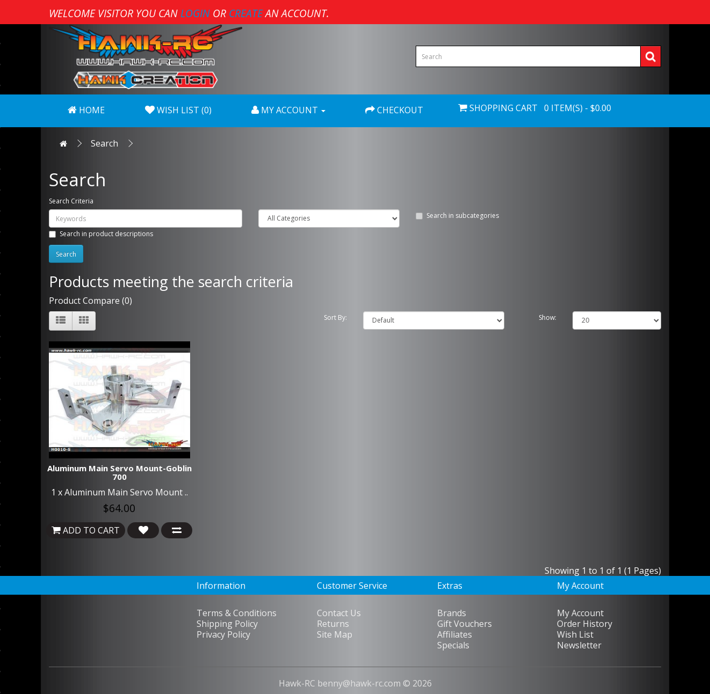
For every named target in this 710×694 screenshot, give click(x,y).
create (246, 13)
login (195, 13)
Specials (453, 645)
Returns (333, 624)
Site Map (334, 634)
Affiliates (454, 634)
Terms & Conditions (237, 613)
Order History (584, 624)
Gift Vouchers (464, 624)
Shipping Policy (227, 624)
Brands (451, 613)
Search (104, 143)
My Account (580, 613)
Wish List (575, 634)
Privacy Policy (223, 634)
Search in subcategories (457, 215)
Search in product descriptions (101, 233)
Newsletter (579, 645)
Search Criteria (71, 201)
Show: (547, 317)
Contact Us (339, 613)
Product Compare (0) (90, 300)
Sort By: (335, 317)
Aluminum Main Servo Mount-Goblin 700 (119, 473)
